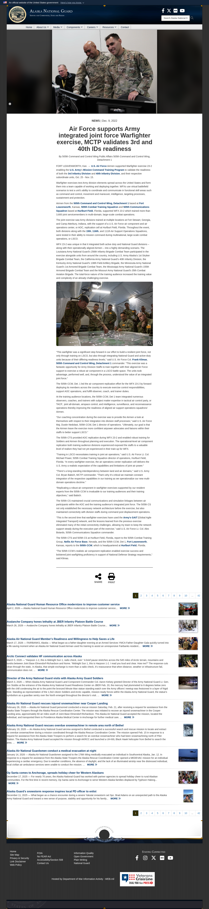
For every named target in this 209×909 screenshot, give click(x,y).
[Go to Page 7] (169, 595)
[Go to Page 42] (198, 595)
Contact (125, 27)
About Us (42, 27)
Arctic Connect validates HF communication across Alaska (44, 656)
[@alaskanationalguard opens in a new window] (145, 858)
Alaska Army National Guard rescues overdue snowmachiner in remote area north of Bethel (65, 725)
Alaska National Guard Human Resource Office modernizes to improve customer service (63, 604)
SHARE (98, 578)
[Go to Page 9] (179, 595)
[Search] (175, 18)
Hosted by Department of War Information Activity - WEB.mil (83, 879)
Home (29, 27)
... (192, 595)
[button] (72, 2)
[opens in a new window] (163, 10)
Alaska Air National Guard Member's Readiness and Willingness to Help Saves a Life (60, 639)
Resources (109, 27)
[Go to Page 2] (141, 595)
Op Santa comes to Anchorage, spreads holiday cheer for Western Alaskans (55, 772)
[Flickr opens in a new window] (162, 858)
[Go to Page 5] (157, 595)
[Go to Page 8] (174, 595)
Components (75, 27)
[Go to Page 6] (163, 595)
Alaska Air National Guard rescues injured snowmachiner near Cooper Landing (57, 703)
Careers (92, 27)
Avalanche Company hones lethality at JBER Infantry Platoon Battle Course (55, 621)
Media (57, 27)
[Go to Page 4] (152, 595)
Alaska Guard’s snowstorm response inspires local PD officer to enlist (51, 791)
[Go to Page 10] (185, 595)
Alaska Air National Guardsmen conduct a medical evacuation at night (51, 750)
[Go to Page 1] (135, 595)
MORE (125, 608)
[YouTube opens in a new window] (170, 858)
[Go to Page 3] (147, 595)
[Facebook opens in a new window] (137, 858)
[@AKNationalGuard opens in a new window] (154, 858)
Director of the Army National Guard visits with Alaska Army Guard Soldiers (55, 678)
